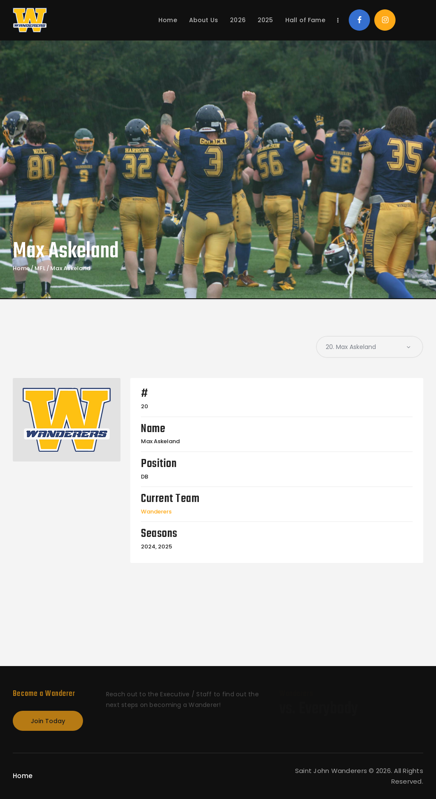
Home (21, 268)
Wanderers (156, 512)
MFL (40, 268)
